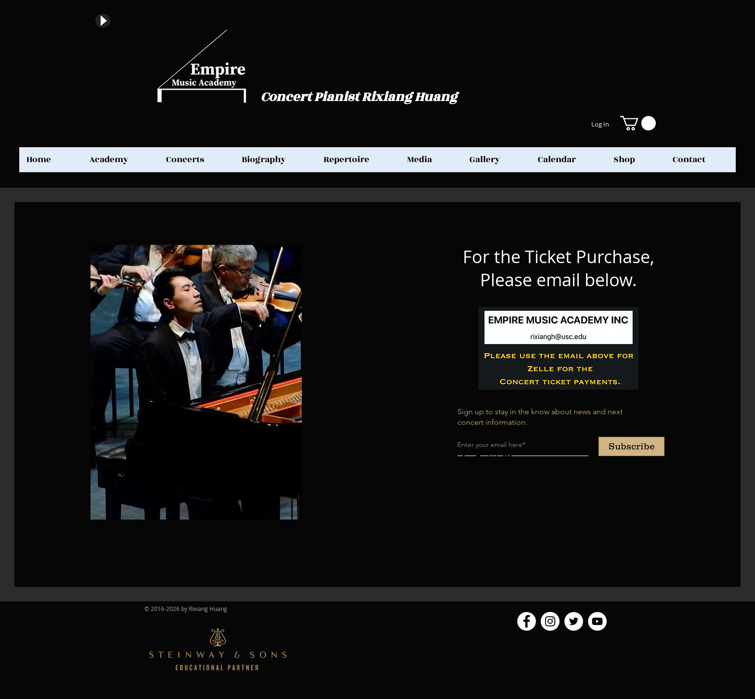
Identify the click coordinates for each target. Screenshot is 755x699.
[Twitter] (478, 453)
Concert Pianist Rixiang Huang (358, 97)
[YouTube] (597, 621)
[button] (638, 123)
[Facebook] (464, 453)
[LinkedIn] (507, 453)
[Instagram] (493, 453)
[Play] (102, 20)
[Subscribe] (631, 446)
